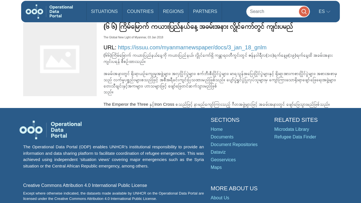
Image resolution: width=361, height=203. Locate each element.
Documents (222, 136)
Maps (216, 167)
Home (217, 129)
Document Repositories (234, 144)
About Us (220, 197)
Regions (173, 11)
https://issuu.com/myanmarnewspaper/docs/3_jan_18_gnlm (192, 47)
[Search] (278, 11)
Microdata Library (291, 129)
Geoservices (223, 159)
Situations (104, 11)
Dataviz (218, 152)
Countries (140, 11)
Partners (205, 11)
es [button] (322, 11)
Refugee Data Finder (295, 136)
